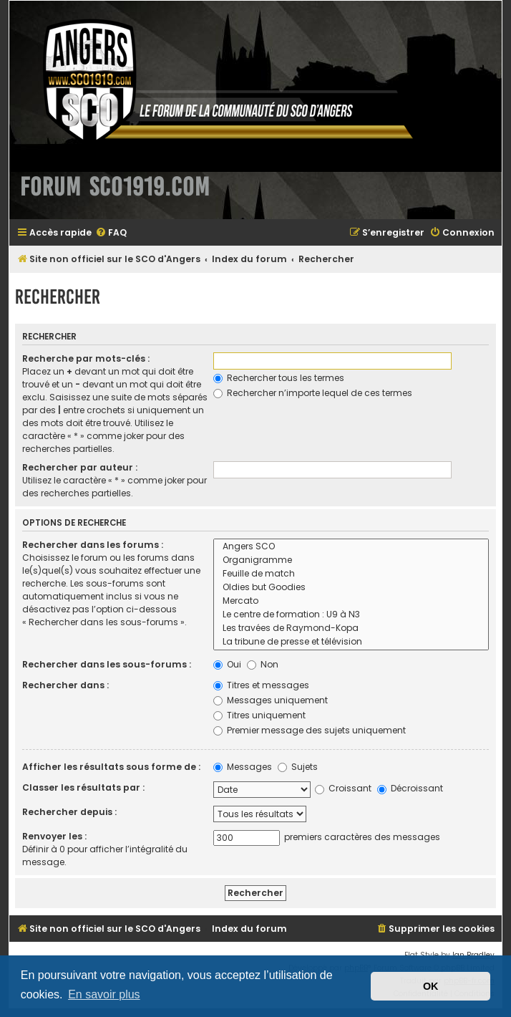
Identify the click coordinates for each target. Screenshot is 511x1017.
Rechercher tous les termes (278, 378)
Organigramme (351, 560)
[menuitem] (111, 233)
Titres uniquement (259, 715)
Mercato (351, 601)
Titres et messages (261, 685)
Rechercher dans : (65, 685)
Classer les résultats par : (83, 787)
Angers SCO (351, 547)
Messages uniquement (270, 700)
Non (262, 664)
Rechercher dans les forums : (92, 545)
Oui (227, 664)
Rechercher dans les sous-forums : (106, 664)
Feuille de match (351, 574)
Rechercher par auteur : (79, 467)
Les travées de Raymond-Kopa (351, 628)
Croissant (343, 788)
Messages (242, 767)
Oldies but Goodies (351, 587)
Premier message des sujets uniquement (309, 730)
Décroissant (410, 788)
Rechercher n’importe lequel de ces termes (312, 393)
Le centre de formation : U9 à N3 (351, 615)
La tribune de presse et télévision (351, 642)
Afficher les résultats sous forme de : (111, 767)
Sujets (298, 767)
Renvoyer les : (54, 836)
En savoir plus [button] (104, 994)
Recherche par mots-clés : (86, 358)
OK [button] (431, 986)
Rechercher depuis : (69, 812)
